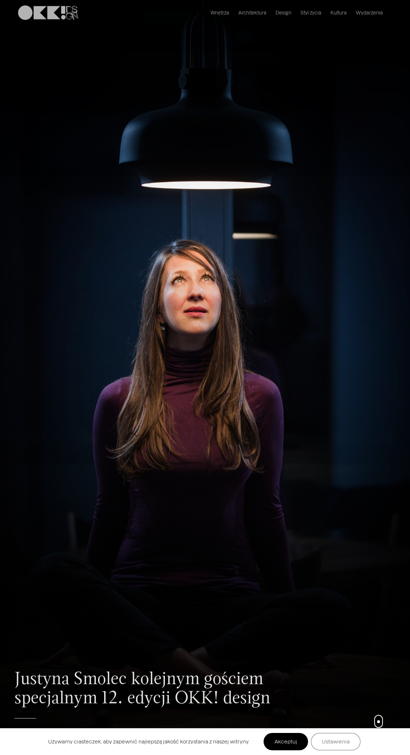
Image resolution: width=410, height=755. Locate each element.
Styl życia (310, 12)
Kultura (338, 12)
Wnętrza (219, 12)
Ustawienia (336, 741)
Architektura (252, 12)
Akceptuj (285, 741)
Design (283, 12)
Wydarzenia (369, 12)
